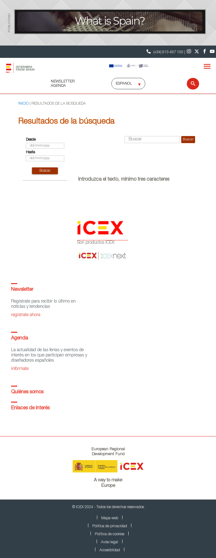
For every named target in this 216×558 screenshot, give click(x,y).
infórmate (20, 369)
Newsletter (22, 289)
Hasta (30, 152)
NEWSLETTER (62, 81)
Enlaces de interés (30, 408)
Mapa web (109, 518)
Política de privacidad (109, 526)
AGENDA (58, 86)
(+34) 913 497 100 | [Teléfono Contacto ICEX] (165, 51)
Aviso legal (109, 542)
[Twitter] (197, 51)
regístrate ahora (25, 315)
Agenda (19, 338)
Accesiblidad (109, 550)
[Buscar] (189, 84)
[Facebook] (204, 51)
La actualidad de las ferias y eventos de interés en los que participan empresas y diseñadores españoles (49, 355)
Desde (31, 140)
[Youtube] (212, 51)
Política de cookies (109, 534)
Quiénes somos (27, 392)
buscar (44, 171)
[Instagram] (189, 51)
